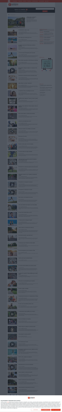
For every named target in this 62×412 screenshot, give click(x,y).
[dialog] (31, 403)
